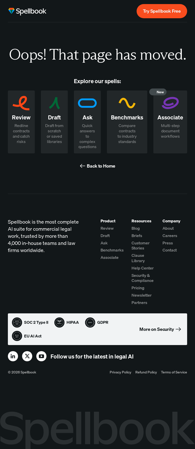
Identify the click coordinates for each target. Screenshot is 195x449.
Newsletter (142, 295)
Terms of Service (174, 372)
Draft (105, 235)
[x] (27, 356)
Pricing (138, 287)
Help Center (143, 268)
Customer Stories (141, 246)
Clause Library (138, 258)
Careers (169, 235)
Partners (139, 302)
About (168, 228)
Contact (169, 250)
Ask (104, 243)
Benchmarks (112, 250)
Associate (110, 257)
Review (107, 228)
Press (167, 243)
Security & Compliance (143, 278)
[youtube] (41, 356)
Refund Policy (146, 372)
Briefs (137, 235)
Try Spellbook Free (162, 11)
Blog (136, 228)
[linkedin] (13, 356)
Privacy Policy (120, 372)
